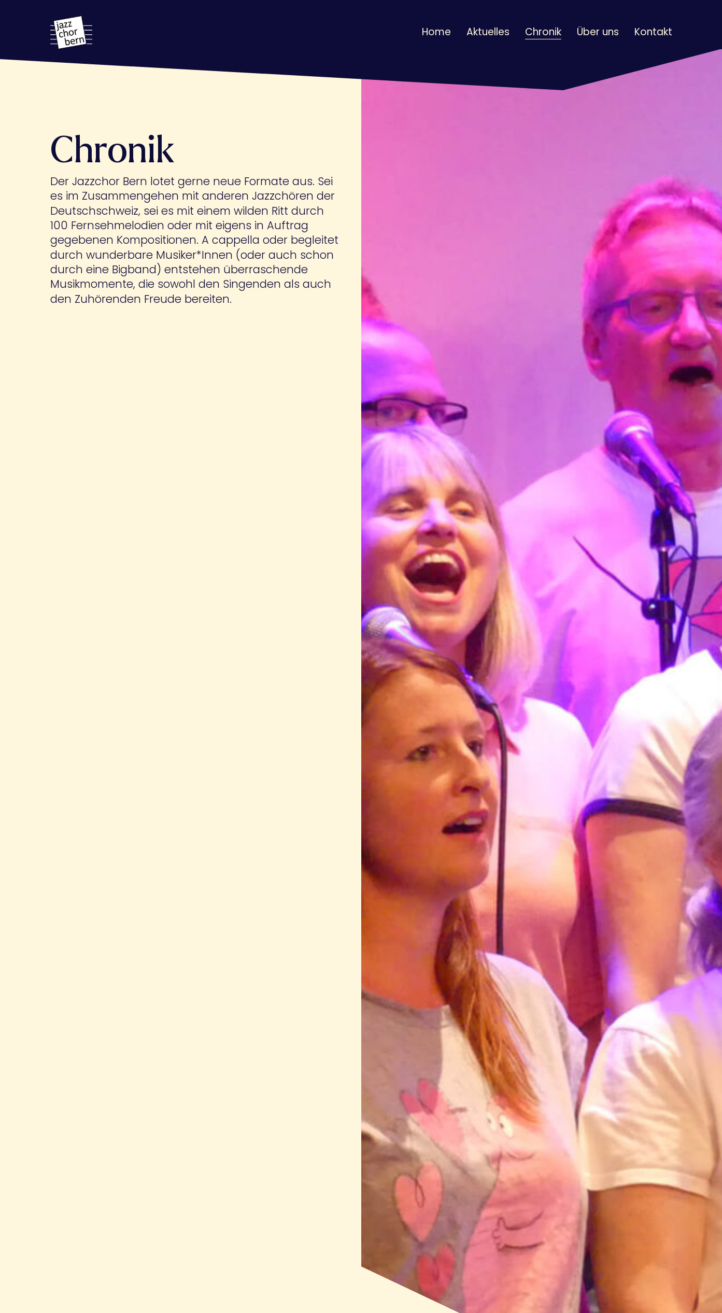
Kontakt (653, 32)
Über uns (598, 32)
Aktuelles (487, 32)
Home (436, 32)
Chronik (543, 32)
